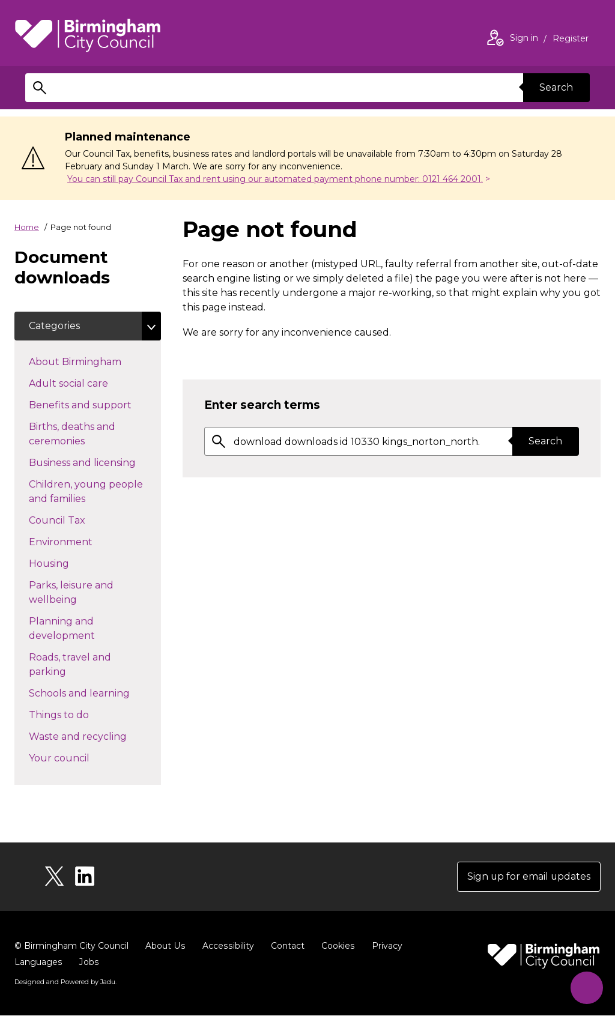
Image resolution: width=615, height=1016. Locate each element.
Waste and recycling (95, 735)
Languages (38, 962)
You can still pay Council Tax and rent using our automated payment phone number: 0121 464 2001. (275, 179)
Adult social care (90, 382)
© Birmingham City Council (71, 945)
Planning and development (83, 628)
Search (556, 87)
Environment (82, 541)
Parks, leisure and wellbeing (74, 592)
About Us (164, 945)
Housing (70, 562)
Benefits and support (95, 404)
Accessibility (226, 945)
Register (571, 39)
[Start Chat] (586, 987)
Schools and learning (95, 692)
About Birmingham (95, 360)
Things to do (80, 714)
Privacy (384, 945)
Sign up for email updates (528, 876)
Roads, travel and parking (70, 664)
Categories (54, 325)
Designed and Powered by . (65, 982)
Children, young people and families (86, 491)
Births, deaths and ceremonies (78, 434)
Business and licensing (95, 461)
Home (26, 227)
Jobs (88, 962)
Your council (80, 757)
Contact (285, 945)
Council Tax (78, 519)
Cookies (335, 945)
